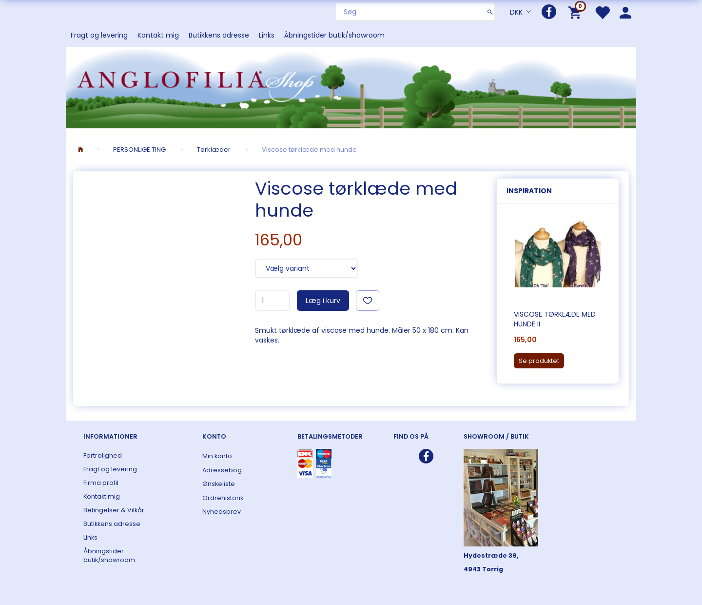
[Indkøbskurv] (576, 12)
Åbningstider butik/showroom (334, 35)
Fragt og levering (99, 35)
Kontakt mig (158, 35)
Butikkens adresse (219, 35)
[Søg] (490, 12)
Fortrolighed (102, 455)
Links (266, 35)
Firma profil (100, 483)
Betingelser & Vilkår (113, 510)
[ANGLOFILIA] (351, 87)
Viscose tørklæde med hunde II (555, 319)
